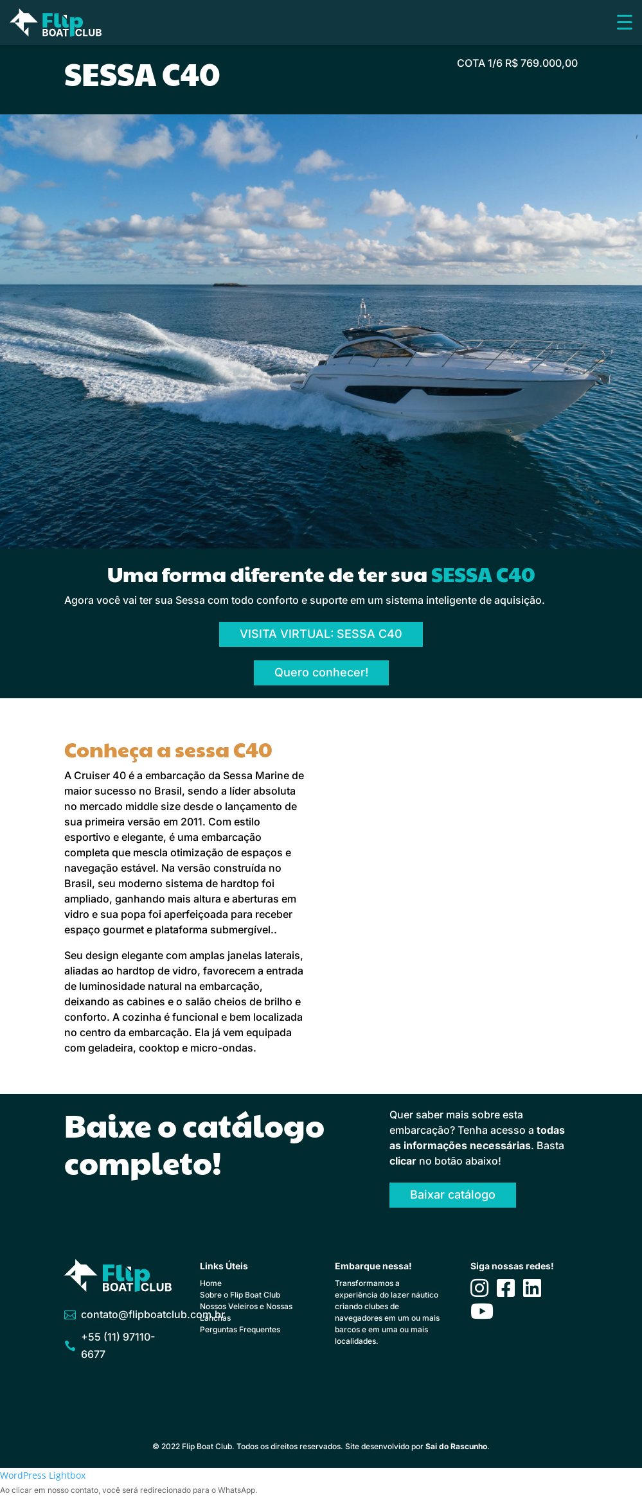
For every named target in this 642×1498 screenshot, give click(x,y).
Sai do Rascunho (456, 1446)
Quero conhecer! (321, 672)
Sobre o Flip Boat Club (240, 1295)
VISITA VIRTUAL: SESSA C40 (321, 633)
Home (211, 1283)
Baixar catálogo (452, 1194)
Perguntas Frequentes (240, 1329)
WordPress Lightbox (42, 1475)
